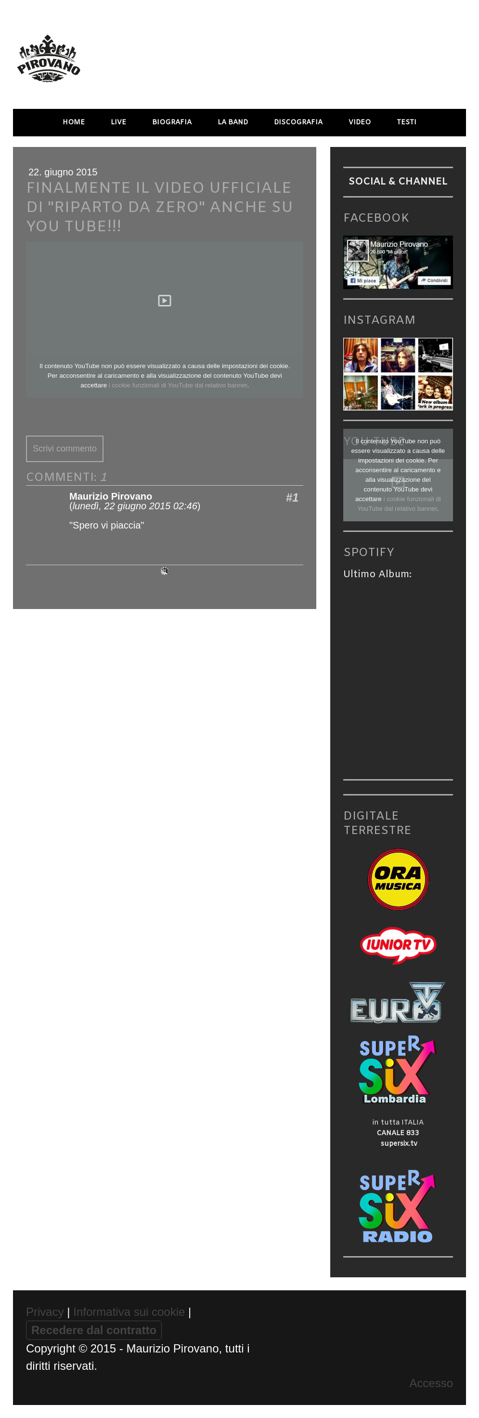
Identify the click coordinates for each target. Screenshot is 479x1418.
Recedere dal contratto (93, 1330)
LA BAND (233, 122)
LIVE (118, 122)
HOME (74, 122)
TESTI (406, 122)
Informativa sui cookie (129, 1311)
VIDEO (360, 122)
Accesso (431, 1383)
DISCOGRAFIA (298, 122)
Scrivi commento (65, 448)
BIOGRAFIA (172, 122)
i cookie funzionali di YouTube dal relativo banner (178, 385)
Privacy (45, 1311)
